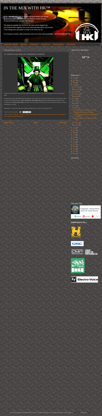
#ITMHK (10, 114)
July (75, 98)
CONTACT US (45, 44)
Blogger (89, 412)
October (76, 91)
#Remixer (34, 114)
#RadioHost (28, 114)
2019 (74, 135)
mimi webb (17, 116)
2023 (74, 85)
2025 (74, 80)
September (77, 94)
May (75, 103)
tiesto (21, 116)
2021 (74, 130)
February (76, 122)
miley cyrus (10, 116)
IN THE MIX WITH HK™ (27, 8)
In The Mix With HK (61, 114)
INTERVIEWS (34, 44)
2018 (74, 137)
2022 (74, 128)
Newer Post (8, 122)
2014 (74, 146)
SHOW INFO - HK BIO (11, 44)
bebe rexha (41, 114)
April (75, 105)
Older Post (63, 122)
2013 (74, 149)
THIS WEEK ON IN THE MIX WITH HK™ (85, 110)
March (76, 108)
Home (36, 122)
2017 (74, 139)
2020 (74, 132)
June (75, 101)
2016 (74, 142)
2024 (74, 82)
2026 (74, 78)
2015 (74, 144)
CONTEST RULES (58, 44)
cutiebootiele (76, 412)
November (77, 89)
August (76, 96)
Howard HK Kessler (50, 114)
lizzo (5, 116)
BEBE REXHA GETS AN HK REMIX (83, 112)
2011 (74, 153)
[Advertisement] (78, 312)
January (76, 125)
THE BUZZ (23, 44)
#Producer (22, 114)
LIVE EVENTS (70, 44)
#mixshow (16, 114)
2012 (74, 151)
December (77, 87)
